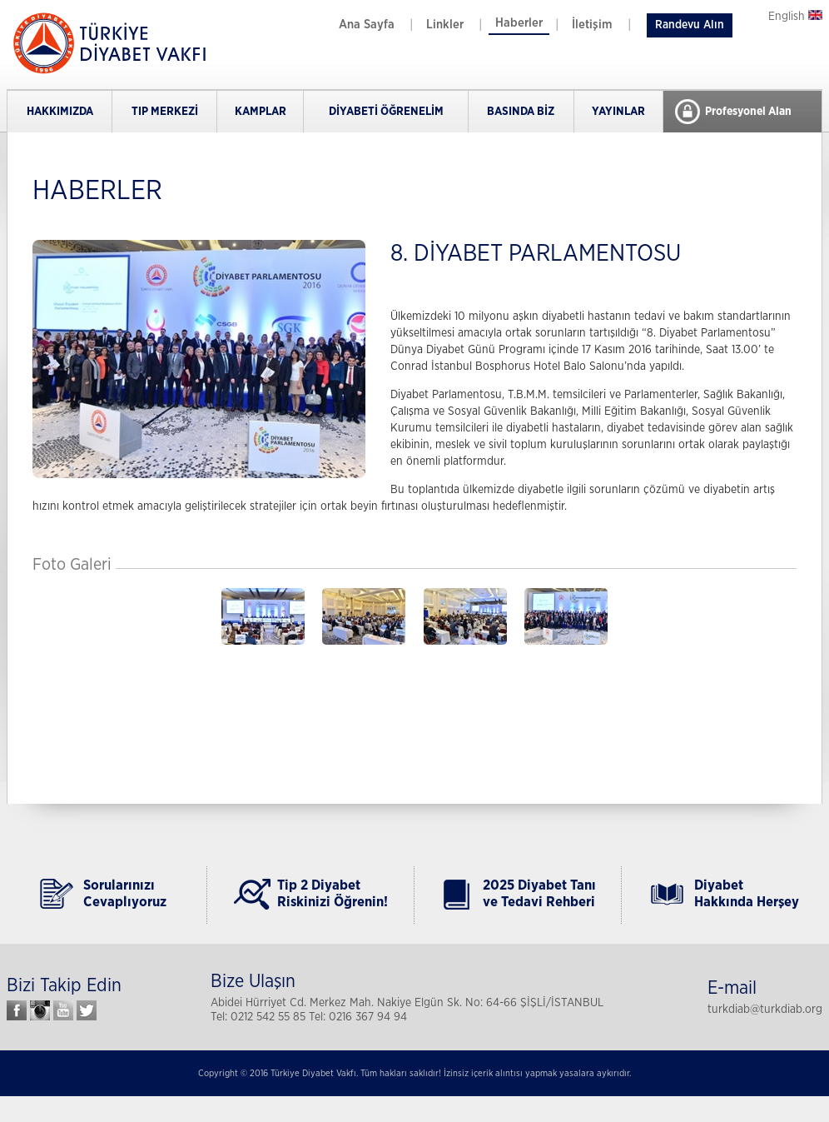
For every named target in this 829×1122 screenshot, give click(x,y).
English (795, 16)
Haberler (519, 23)
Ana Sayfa (367, 24)
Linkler (445, 24)
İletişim (592, 24)
